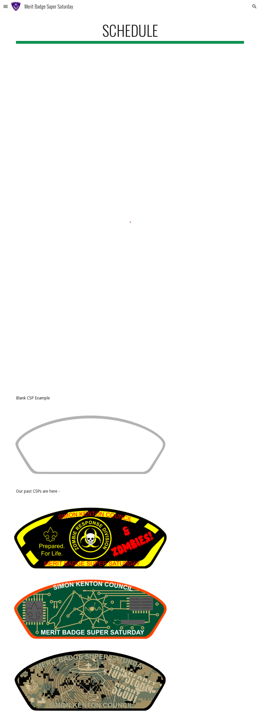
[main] (130, 32)
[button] (5, 6)
